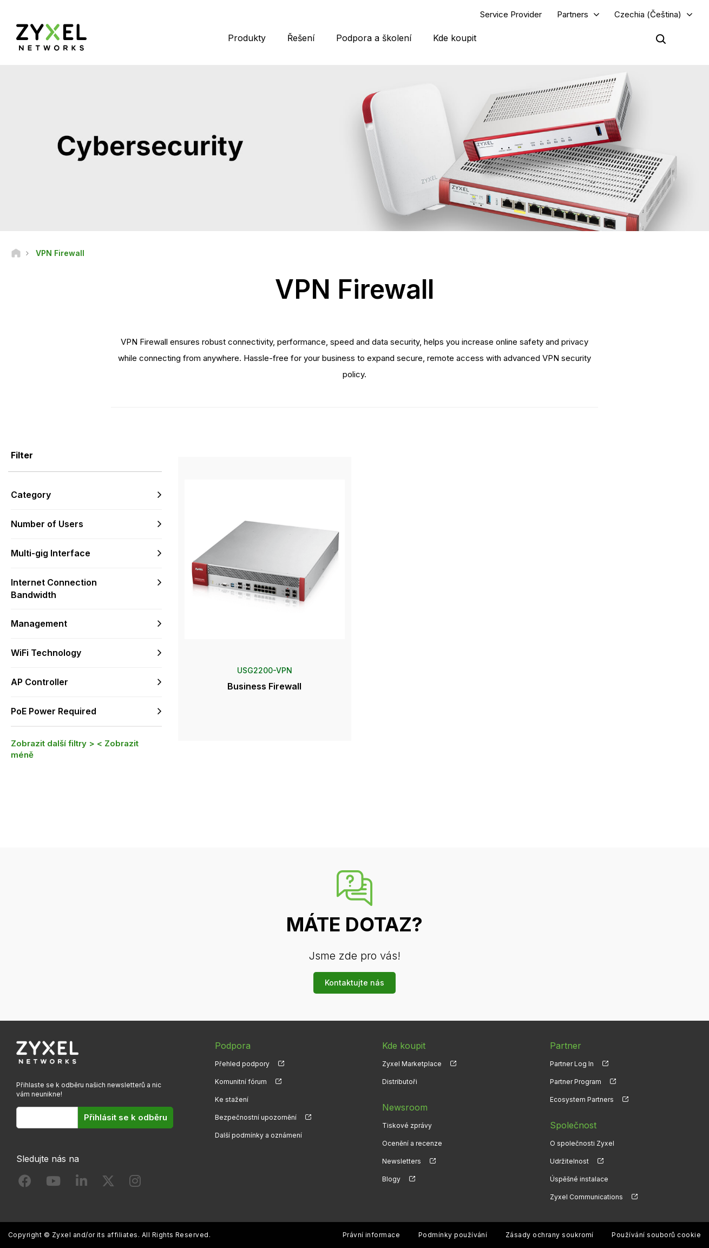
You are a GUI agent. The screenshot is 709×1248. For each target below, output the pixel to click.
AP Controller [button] (39, 681)
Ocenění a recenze (412, 1143)
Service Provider (511, 14)
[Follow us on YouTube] (53, 1183)
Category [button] (31, 494)
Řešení (300, 37)
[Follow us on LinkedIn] (81, 1183)
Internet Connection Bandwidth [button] (54, 588)
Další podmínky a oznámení (258, 1135)
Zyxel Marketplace (412, 1064)
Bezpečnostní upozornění (256, 1117)
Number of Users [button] (47, 523)
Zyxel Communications (586, 1197)
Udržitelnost (569, 1161)
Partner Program (575, 1082)
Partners (572, 14)
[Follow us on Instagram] (135, 1183)
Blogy (391, 1179)
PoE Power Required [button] (53, 711)
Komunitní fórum (241, 1082)
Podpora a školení (373, 37)
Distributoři (399, 1082)
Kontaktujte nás (354, 982)
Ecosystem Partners (582, 1099)
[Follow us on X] (108, 1183)
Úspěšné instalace (579, 1179)
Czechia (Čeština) (647, 14)
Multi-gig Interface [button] (50, 553)
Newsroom (405, 1107)
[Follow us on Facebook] (24, 1183)
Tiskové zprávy (407, 1125)
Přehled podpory (242, 1064)
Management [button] (39, 623)
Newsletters (401, 1161)
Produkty (247, 37)
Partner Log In (572, 1064)
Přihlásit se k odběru (125, 1117)
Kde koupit (454, 37)
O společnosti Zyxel (582, 1143)
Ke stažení (231, 1099)
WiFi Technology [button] (46, 652)
